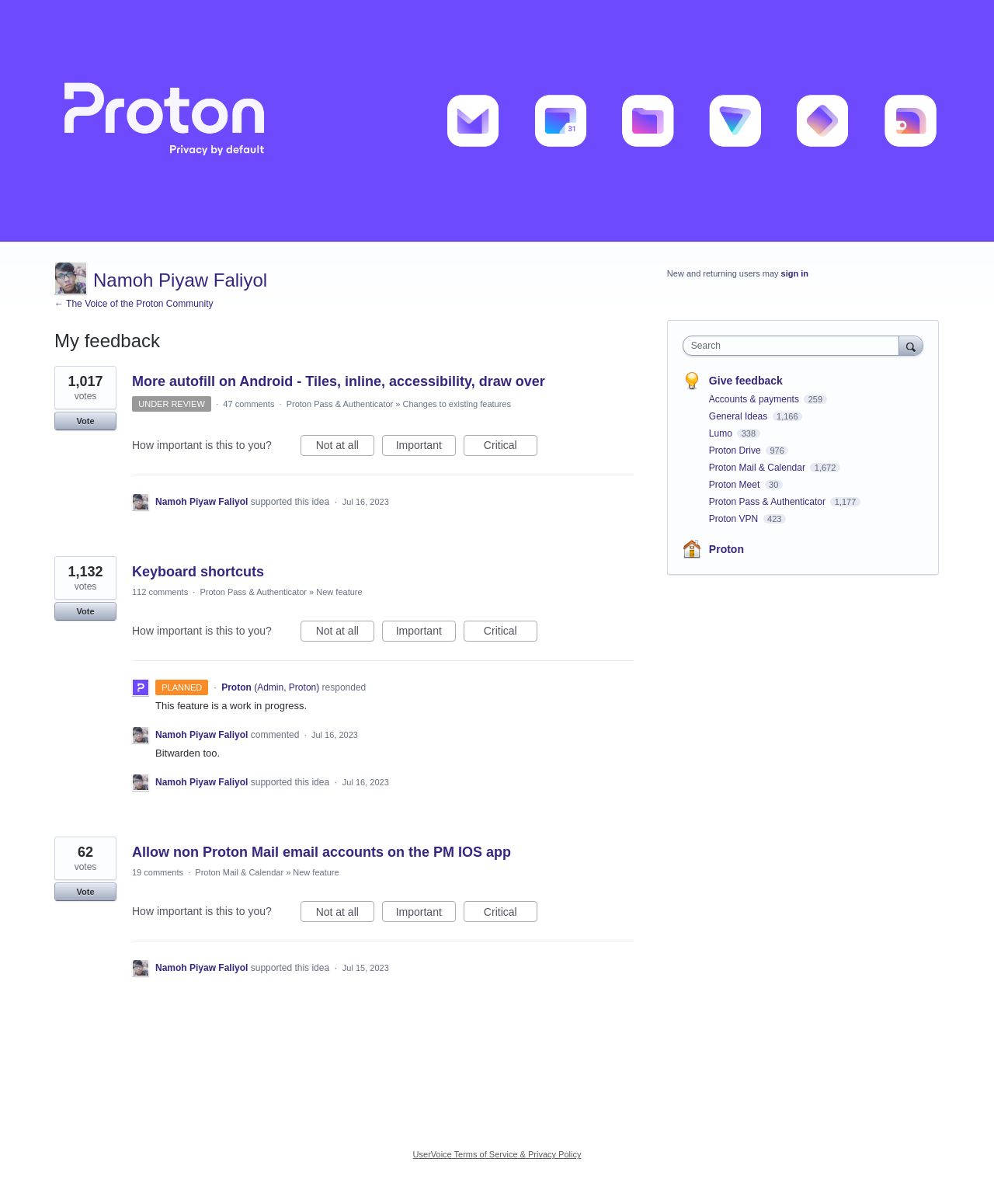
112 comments (160, 592)
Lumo (722, 433)
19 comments (157, 872)
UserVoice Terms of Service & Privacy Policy (497, 1154)
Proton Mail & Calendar (239, 872)
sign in (794, 273)
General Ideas (739, 416)
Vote (85, 421)
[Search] (910, 345)
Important (426, 447)
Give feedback (746, 380)
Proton (726, 549)
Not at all (345, 447)
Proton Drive (736, 450)
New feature (339, 592)
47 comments (248, 404)
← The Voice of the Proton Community (134, 303)
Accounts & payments (755, 399)
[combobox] (794, 345)
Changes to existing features (457, 404)
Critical (510, 447)
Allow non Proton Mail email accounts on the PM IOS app (321, 852)
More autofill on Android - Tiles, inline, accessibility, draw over (338, 381)
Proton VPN (735, 518)
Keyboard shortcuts (198, 571)
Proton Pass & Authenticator (340, 404)
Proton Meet (736, 484)
